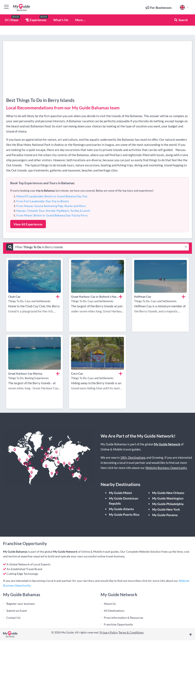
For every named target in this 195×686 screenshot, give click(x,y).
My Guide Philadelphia (168, 504)
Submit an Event (16, 610)
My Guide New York (166, 509)
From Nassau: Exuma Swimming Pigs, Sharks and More (51, 206)
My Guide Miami (120, 493)
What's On (60, 20)
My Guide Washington (168, 498)
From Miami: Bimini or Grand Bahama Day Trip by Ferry (52, 215)
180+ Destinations (133, 457)
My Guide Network (167, 444)
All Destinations (114, 610)
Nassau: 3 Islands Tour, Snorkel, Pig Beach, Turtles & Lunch (53, 210)
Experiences (35, 20)
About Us (110, 603)
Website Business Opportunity (166, 468)
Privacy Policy (109, 632)
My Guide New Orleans (168, 493)
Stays (11, 20)
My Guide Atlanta (121, 509)
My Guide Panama (165, 515)
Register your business (20, 603)
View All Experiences (28, 224)
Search (181, 20)
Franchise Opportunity (118, 624)
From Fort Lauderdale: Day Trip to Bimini (42, 201)
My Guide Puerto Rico (124, 514)
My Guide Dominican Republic (123, 500)
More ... (80, 20)
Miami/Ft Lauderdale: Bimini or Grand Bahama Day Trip (51, 196)
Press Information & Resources (123, 617)
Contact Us (13, 617)
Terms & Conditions (131, 632)
